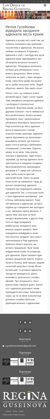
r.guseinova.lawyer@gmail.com (19, 346)
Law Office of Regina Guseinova (16, 7)
